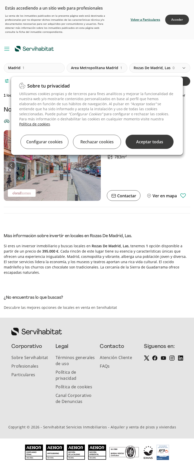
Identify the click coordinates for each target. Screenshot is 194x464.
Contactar (126, 196)
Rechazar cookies (97, 142)
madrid (16, 67)
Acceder (177, 19)
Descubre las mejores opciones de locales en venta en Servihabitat (60, 307)
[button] (11, 165)
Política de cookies (34, 124)
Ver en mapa (164, 196)
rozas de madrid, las (154, 67)
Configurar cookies (44, 142)
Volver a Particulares (145, 19)
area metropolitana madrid (96, 67)
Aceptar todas (149, 142)
